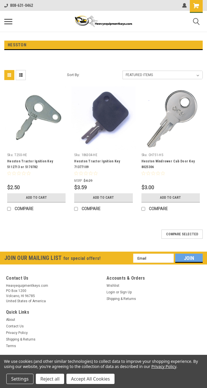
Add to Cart (36, 197)
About (10, 320)
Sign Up (126, 292)
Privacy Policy (17, 333)
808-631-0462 (18, 5)
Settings (20, 379)
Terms (11, 346)
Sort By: (73, 75)
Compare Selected (182, 234)
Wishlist (113, 286)
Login (111, 292)
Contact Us (15, 326)
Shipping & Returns (121, 299)
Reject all (50, 379)
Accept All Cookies (90, 379)
